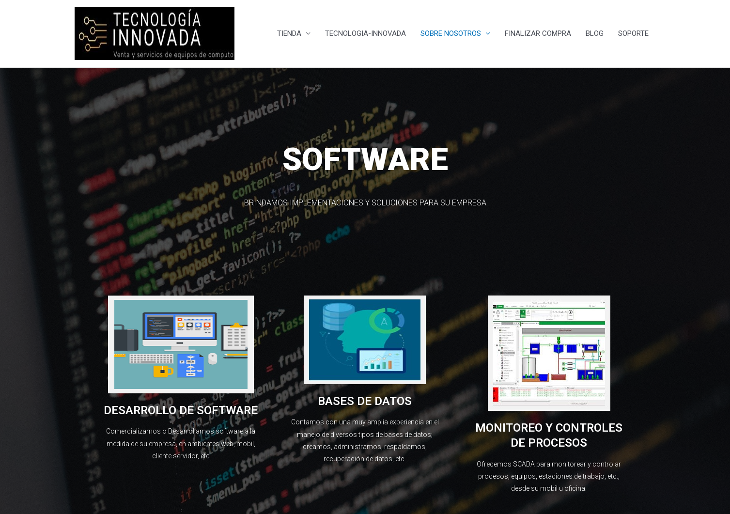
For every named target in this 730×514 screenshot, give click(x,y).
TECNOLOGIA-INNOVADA (365, 34)
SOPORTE (633, 34)
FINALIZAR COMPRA (538, 34)
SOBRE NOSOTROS (450, 34)
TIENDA (289, 34)
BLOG (595, 34)
